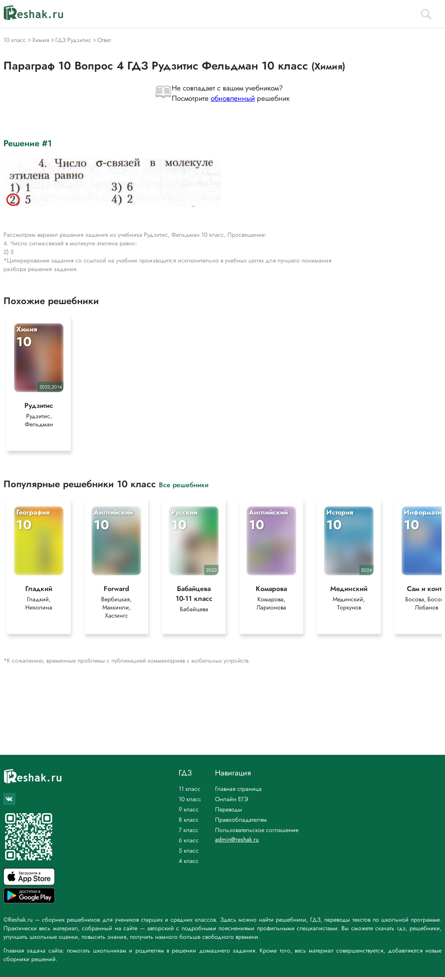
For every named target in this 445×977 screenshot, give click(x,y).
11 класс (189, 788)
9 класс (189, 809)
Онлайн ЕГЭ (231, 799)
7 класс (188, 830)
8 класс (189, 819)
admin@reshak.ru (237, 839)
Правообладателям (241, 819)
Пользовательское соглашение (257, 830)
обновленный (233, 98)
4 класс (189, 860)
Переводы (228, 809)
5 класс (189, 850)
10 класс (190, 799)
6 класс (189, 840)
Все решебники (184, 484)
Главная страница (238, 788)
